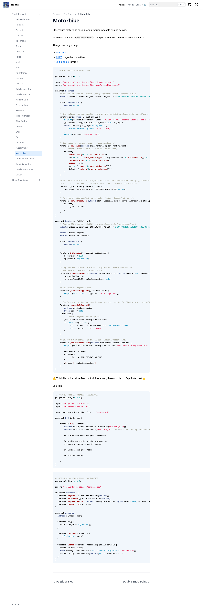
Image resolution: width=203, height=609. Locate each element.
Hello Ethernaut (23, 19)
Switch (19, 174)
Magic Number (23, 115)
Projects (56, 14)
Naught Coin (22, 99)
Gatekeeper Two (23, 94)
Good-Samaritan (23, 164)
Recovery (20, 110)
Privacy (19, 83)
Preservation (22, 105)
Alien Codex (21, 121)
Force (18, 56)
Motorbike (21, 153)
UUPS (59, 57)
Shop (18, 131)
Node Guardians (26, 180)
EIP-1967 (61, 52)
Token (18, 46)
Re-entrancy (21, 73)
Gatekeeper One (23, 89)
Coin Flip (20, 35)
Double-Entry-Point (25, 158)
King (18, 67)
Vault (18, 62)
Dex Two (20, 142)
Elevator (19, 78)
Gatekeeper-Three (24, 169)
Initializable (62, 61)
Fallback (19, 24)
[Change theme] (27, 605)
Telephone (21, 40)
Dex (17, 137)
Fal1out (19, 30)
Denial (19, 126)
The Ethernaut (26, 14)
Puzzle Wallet (22, 147)
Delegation (21, 51)
